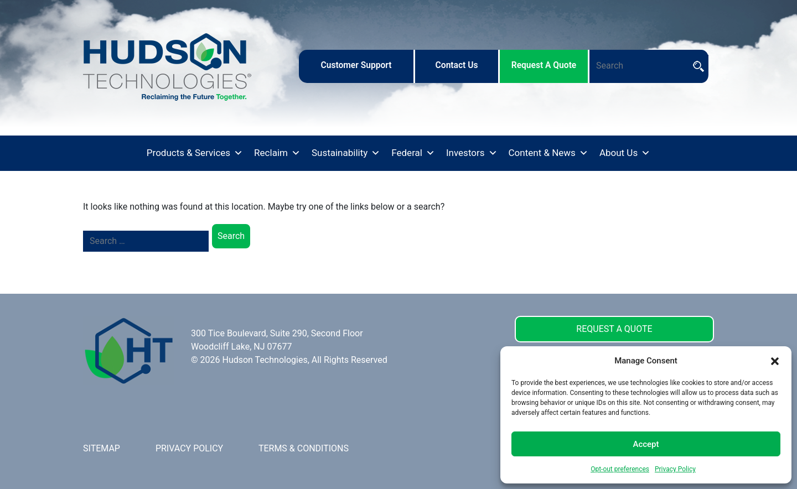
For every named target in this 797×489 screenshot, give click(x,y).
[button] (774, 360)
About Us (624, 153)
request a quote (544, 65)
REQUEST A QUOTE (614, 329)
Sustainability (346, 153)
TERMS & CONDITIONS (303, 448)
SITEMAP (101, 448)
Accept (646, 444)
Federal (413, 153)
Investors (472, 153)
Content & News (548, 153)
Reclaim (277, 153)
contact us (457, 65)
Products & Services (195, 153)
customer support (355, 65)
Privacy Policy (675, 469)
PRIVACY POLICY (189, 448)
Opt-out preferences (620, 469)
